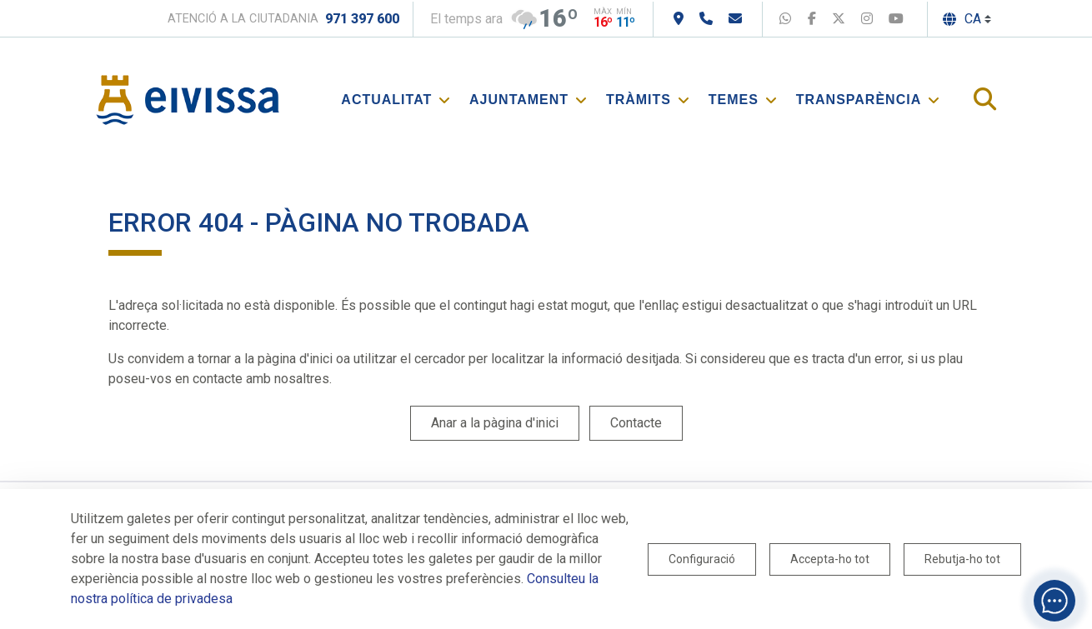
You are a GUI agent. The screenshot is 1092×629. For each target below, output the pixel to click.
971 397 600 (362, 19)
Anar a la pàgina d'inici (495, 423)
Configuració (702, 559)
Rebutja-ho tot (962, 559)
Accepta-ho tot (829, 559)
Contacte (636, 423)
